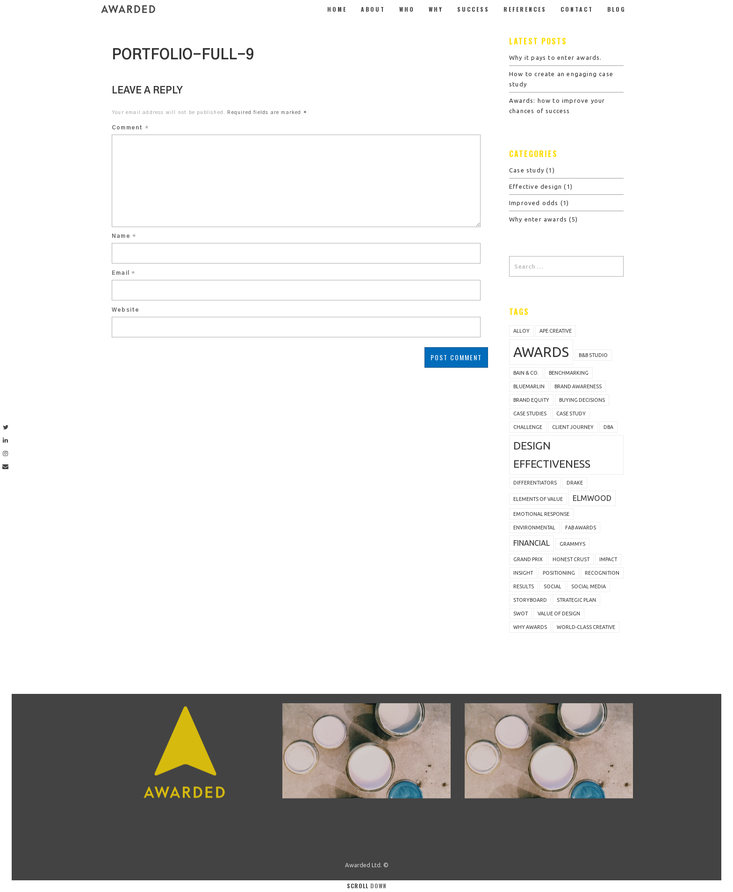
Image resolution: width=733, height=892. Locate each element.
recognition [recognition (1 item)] (602, 573)
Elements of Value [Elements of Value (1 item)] (538, 499)
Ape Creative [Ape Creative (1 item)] (555, 331)
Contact (577, 9)
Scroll (367, 886)
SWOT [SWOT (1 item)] (520, 613)
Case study (526, 170)
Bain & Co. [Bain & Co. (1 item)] (526, 373)
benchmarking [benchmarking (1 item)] (569, 373)
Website (125, 310)
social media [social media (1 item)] (588, 586)
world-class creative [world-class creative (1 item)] (586, 627)
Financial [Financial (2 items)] (531, 543)
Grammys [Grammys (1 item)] (572, 544)
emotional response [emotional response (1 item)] (541, 514)
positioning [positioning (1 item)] (559, 573)
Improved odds (534, 203)
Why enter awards (538, 219)
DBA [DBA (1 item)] (608, 427)
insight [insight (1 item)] (523, 573)
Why (436, 9)
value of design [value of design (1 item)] (559, 613)
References (524, 9)
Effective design (535, 186)
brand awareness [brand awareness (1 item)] (578, 386)
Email (123, 273)
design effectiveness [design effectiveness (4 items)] (551, 454)
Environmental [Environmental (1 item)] (534, 527)
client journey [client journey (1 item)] (573, 427)
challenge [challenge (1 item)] (527, 427)
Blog (616, 9)
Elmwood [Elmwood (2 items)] (592, 498)
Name (124, 236)
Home (337, 9)
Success (473, 9)
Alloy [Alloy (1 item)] (521, 331)
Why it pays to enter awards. (555, 57)
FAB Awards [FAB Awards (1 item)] (580, 527)
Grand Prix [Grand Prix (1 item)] (528, 559)
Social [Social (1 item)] (552, 586)
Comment (130, 127)
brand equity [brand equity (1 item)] (531, 400)
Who (407, 9)
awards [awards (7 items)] (541, 352)
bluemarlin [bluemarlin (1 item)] (529, 386)
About (373, 9)
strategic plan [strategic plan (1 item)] (576, 600)
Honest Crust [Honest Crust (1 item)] (571, 559)
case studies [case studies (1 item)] (529, 413)
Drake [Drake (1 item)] (575, 482)
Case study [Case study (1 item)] (571, 413)
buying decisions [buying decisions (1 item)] (582, 400)
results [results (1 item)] (523, 586)
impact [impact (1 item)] (608, 559)
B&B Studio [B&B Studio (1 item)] (593, 355)
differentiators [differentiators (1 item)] (535, 482)
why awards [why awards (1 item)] (530, 627)
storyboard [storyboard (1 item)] (530, 600)
